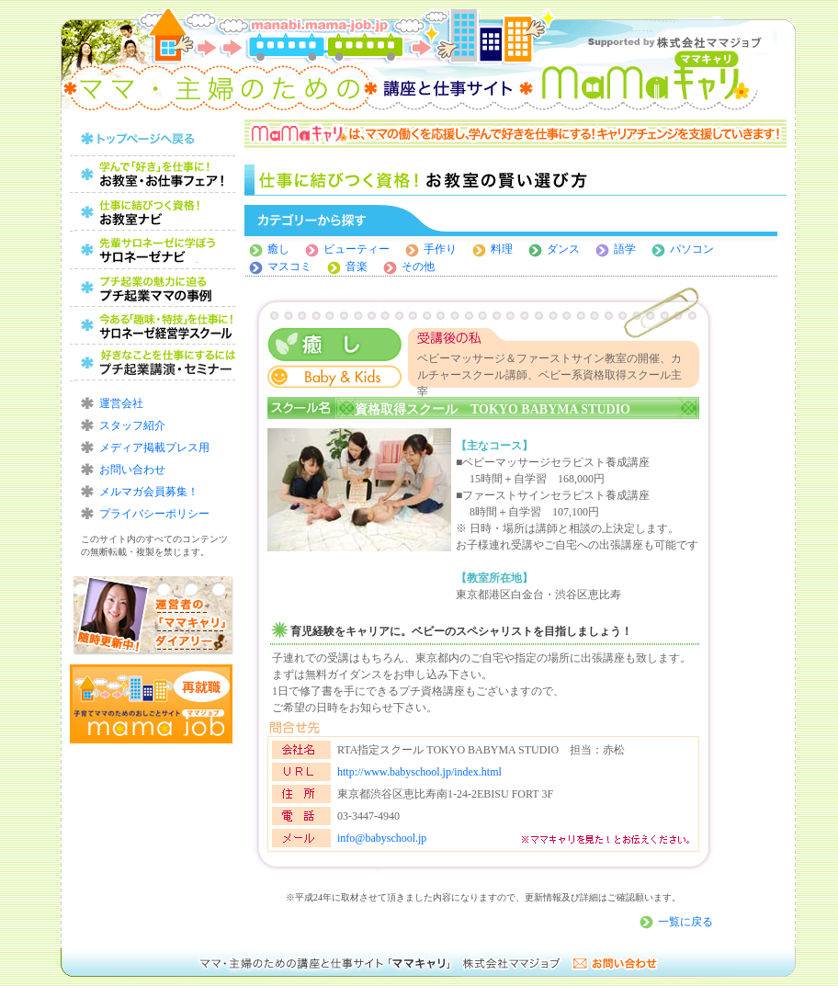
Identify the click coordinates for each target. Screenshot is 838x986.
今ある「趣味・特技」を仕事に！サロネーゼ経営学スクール (152, 326)
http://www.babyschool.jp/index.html (419, 771)
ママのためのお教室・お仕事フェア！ (152, 175)
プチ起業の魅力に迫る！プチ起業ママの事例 (152, 288)
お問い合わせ (132, 469)
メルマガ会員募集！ (148, 491)
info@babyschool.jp (381, 838)
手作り (440, 249)
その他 (418, 266)
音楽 (356, 266)
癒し (278, 249)
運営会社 (121, 403)
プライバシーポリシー (154, 513)
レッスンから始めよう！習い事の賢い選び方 (152, 250)
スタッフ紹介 (132, 425)
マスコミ (289, 266)
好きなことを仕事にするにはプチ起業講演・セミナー (152, 363)
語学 (625, 249)
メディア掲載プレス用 (154, 447)
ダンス (569, 249)
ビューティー (356, 249)
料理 (502, 249)
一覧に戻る (685, 921)
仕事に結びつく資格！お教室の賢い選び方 (152, 213)
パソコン (692, 249)
